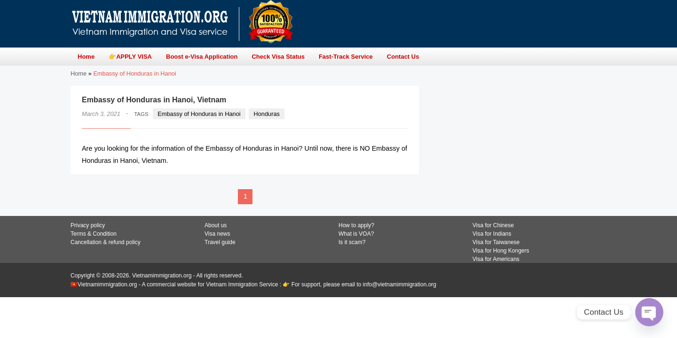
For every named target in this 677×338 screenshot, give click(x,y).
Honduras (266, 113)
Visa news (217, 233)
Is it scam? (351, 242)
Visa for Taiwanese (496, 242)
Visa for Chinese (493, 225)
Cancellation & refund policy (106, 242)
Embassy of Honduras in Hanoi (198, 113)
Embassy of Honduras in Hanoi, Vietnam (154, 100)
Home (79, 73)
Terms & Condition (94, 233)
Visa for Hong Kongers (500, 250)
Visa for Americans (496, 259)
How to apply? (356, 225)
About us (216, 225)
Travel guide (220, 242)
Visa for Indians (492, 233)
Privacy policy (88, 225)
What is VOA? (356, 233)
